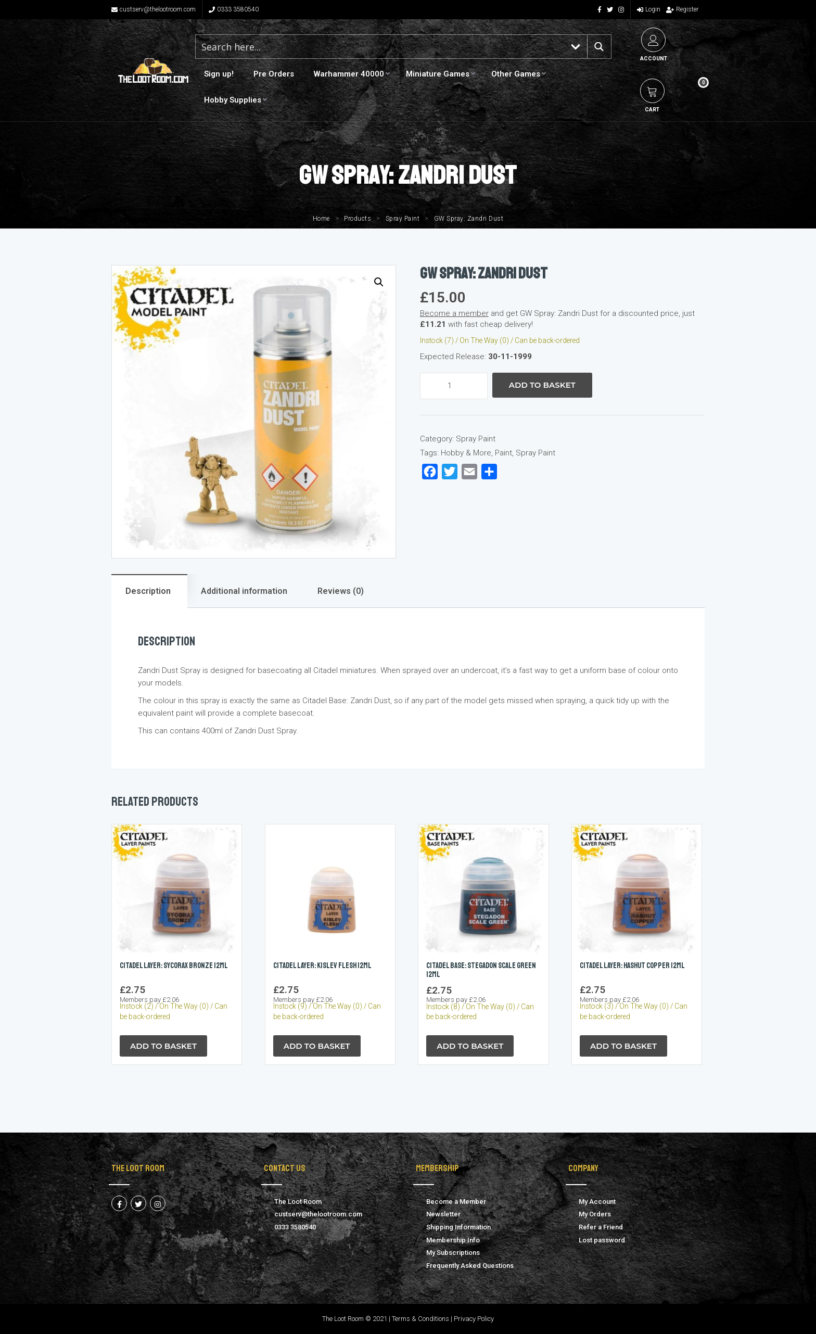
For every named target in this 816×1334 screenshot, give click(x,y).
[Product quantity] (454, 386)
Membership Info (453, 1240)
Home (321, 218)
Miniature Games (437, 74)
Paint (503, 453)
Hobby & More (466, 453)
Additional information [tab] (244, 591)
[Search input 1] (380, 46)
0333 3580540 (234, 9)
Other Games (515, 74)
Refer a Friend (601, 1227)
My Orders (595, 1214)
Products (357, 218)
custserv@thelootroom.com (153, 9)
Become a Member (456, 1201)
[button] (378, 282)
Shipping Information (458, 1227)
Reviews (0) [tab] (340, 591)
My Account (597, 1201)
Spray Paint (403, 218)
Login (648, 9)
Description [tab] (148, 591)
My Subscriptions (453, 1252)
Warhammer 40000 (349, 74)
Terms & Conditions (420, 1319)
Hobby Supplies (232, 100)
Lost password (602, 1240)
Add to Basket (542, 385)
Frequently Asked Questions (470, 1265)
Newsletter (443, 1214)
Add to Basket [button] (163, 1046)
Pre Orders (273, 74)
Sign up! (219, 74)
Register (682, 9)
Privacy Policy (474, 1319)
